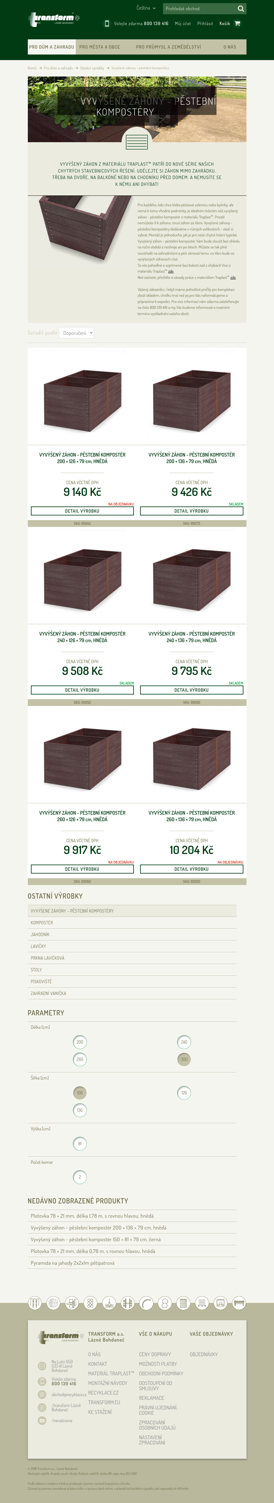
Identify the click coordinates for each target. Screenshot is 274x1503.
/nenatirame (62, 1420)
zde (170, 271)
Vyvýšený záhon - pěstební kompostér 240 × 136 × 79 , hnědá (191, 637)
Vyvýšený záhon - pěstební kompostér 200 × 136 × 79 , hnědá (191, 458)
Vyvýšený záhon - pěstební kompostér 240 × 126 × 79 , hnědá (82, 637)
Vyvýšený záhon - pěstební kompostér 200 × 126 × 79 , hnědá (82, 458)
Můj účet (183, 23)
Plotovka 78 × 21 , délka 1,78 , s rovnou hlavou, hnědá (92, 1215)
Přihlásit (205, 23)
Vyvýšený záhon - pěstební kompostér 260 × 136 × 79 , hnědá (191, 816)
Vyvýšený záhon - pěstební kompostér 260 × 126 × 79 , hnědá (82, 816)
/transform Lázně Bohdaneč (66, 1407)
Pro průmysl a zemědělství (168, 47)
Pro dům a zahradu (51, 47)
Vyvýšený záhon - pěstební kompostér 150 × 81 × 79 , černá (96, 1239)
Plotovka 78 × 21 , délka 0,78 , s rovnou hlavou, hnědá (93, 1251)
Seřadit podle (43, 332)
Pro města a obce (99, 47)
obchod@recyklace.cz (69, 1394)
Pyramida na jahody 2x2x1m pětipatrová (73, 1263)
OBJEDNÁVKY (204, 1354)
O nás (230, 47)
